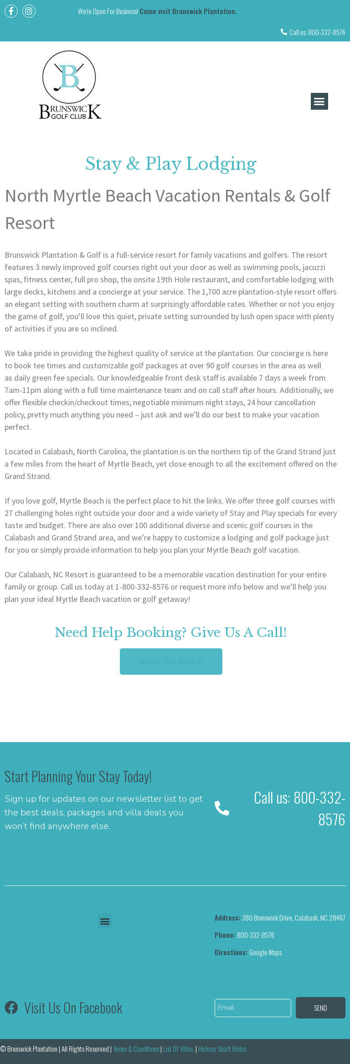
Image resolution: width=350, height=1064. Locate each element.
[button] (319, 101)
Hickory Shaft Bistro (222, 1049)
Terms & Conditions (136, 1049)
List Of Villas (178, 1049)
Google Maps (248, 952)
